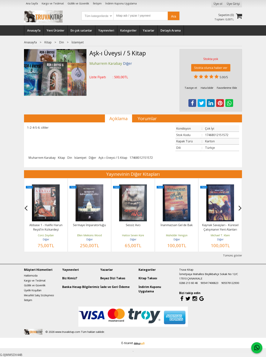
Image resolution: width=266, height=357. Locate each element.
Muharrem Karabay (42, 158)
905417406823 (209, 283)
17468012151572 (141, 158)
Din (69, 158)
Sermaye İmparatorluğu (89, 225)
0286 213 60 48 (188, 283)
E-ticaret (127, 343)
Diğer (92, 158)
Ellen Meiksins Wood (89, 235)
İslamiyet (80, 158)
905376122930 (230, 283)
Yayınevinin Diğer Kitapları (133, 174)
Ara (173, 16)
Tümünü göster (232, 255)
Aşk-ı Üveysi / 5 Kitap (112, 158)
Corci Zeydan (46, 235)
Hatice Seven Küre (133, 235)
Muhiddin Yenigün (176, 235)
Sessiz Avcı (133, 225)
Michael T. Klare (220, 235)
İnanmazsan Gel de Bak (177, 225)
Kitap (61, 158)
